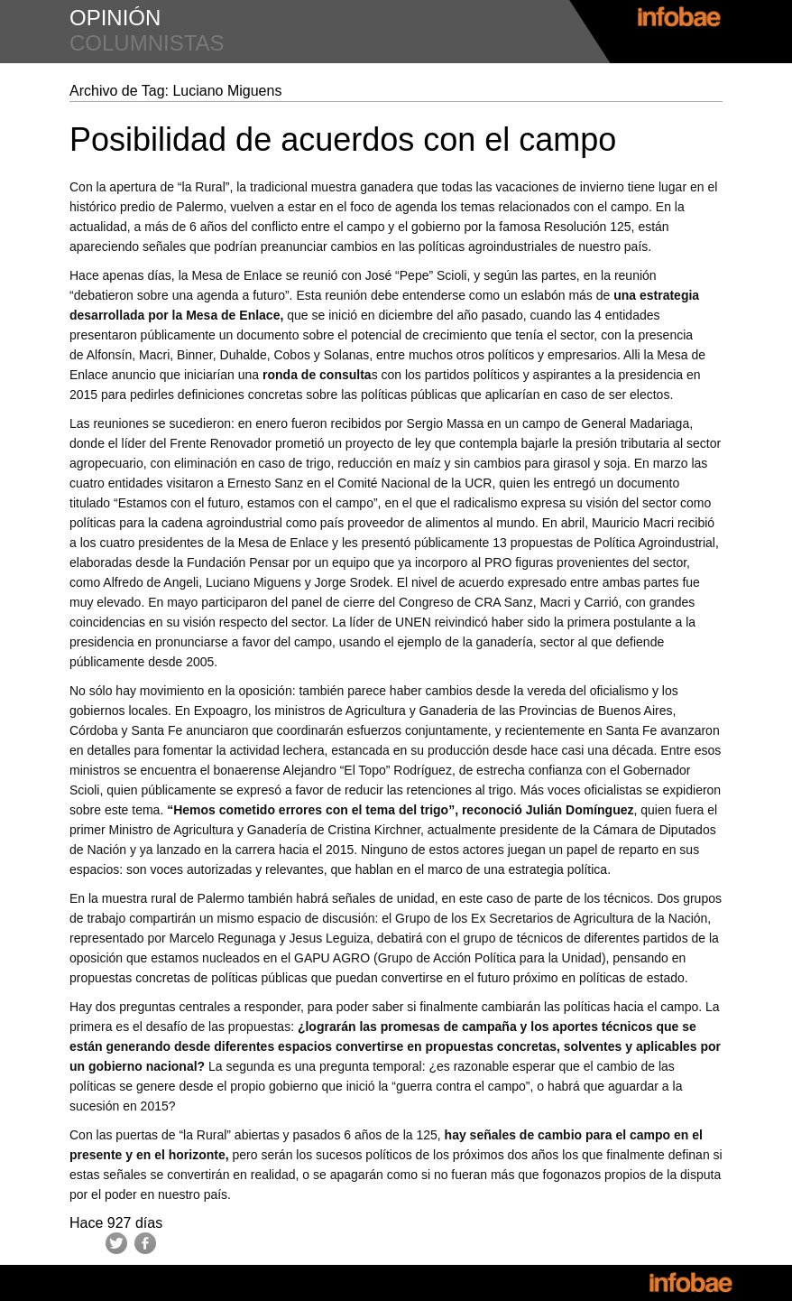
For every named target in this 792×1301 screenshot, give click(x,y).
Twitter (116, 1243)
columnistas (147, 43)
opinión (115, 17)
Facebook (145, 1243)
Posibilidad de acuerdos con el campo (342, 139)
